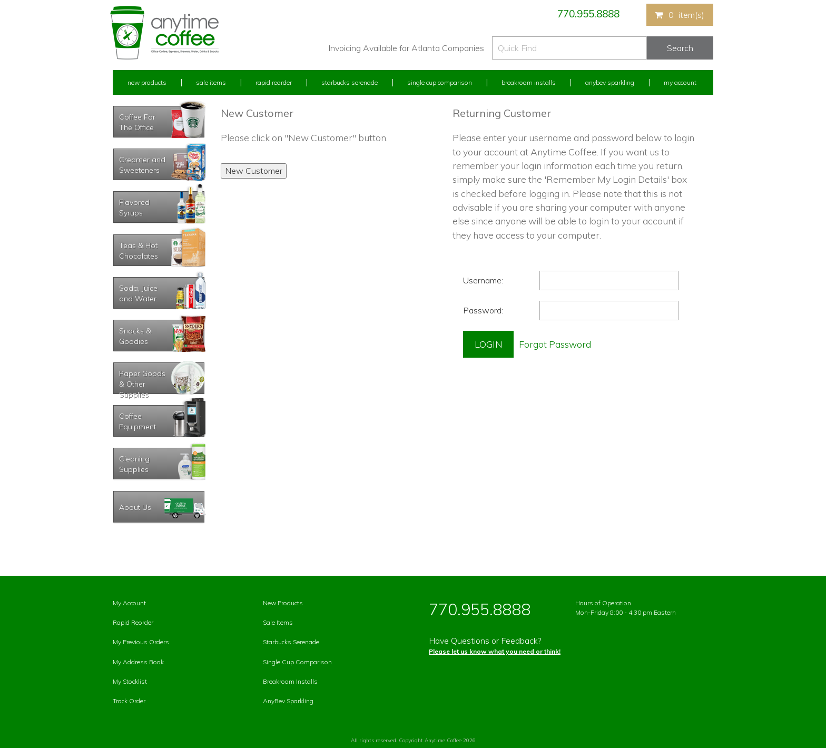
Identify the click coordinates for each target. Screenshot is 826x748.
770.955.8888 (588, 13)
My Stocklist (130, 681)
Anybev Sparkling (609, 82)
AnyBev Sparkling (288, 701)
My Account (680, 82)
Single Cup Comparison (439, 82)
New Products (146, 82)
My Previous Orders (141, 642)
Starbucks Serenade (349, 82)
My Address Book (138, 662)
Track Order (129, 701)
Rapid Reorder (273, 82)
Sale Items (211, 82)
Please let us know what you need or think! (494, 651)
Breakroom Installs (529, 82)
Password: (483, 310)
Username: (483, 280)
